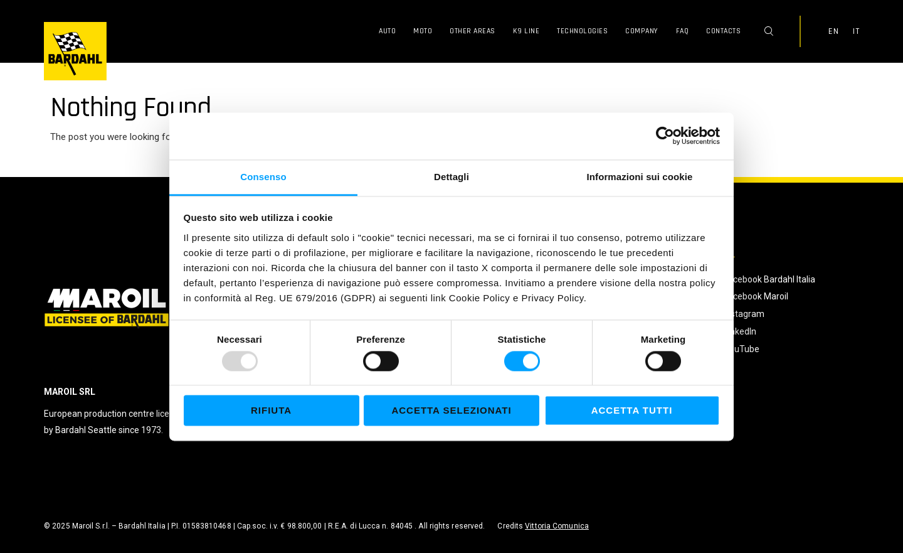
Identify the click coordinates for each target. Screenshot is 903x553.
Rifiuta (271, 410)
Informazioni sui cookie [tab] (640, 176)
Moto (422, 31)
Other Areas (472, 31)
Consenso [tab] (263, 176)
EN (833, 31)
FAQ (682, 31)
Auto (387, 31)
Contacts (723, 31)
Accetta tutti (632, 410)
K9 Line (526, 31)
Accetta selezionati (451, 410)
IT (856, 31)
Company (641, 31)
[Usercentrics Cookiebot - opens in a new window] (665, 135)
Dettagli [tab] (451, 176)
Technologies (582, 31)
